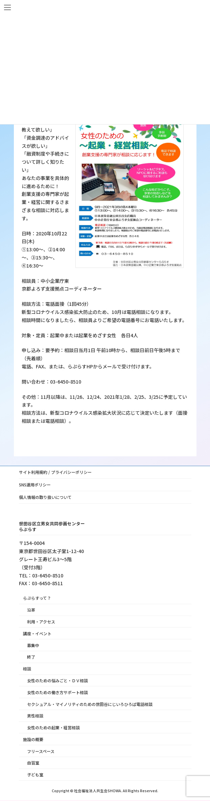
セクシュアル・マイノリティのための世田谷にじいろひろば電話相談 (90, 704)
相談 (27, 669)
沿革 (31, 610)
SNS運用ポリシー (35, 484)
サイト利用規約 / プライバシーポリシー (55, 472)
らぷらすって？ (37, 598)
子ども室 (35, 775)
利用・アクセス (41, 622)
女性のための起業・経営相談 (53, 728)
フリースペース (40, 751)
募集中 (33, 645)
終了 (31, 657)
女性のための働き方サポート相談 (57, 692)
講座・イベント (37, 633)
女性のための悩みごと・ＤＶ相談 (57, 680)
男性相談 (35, 716)
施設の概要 (33, 739)
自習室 (33, 763)
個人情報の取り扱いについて (45, 497)
